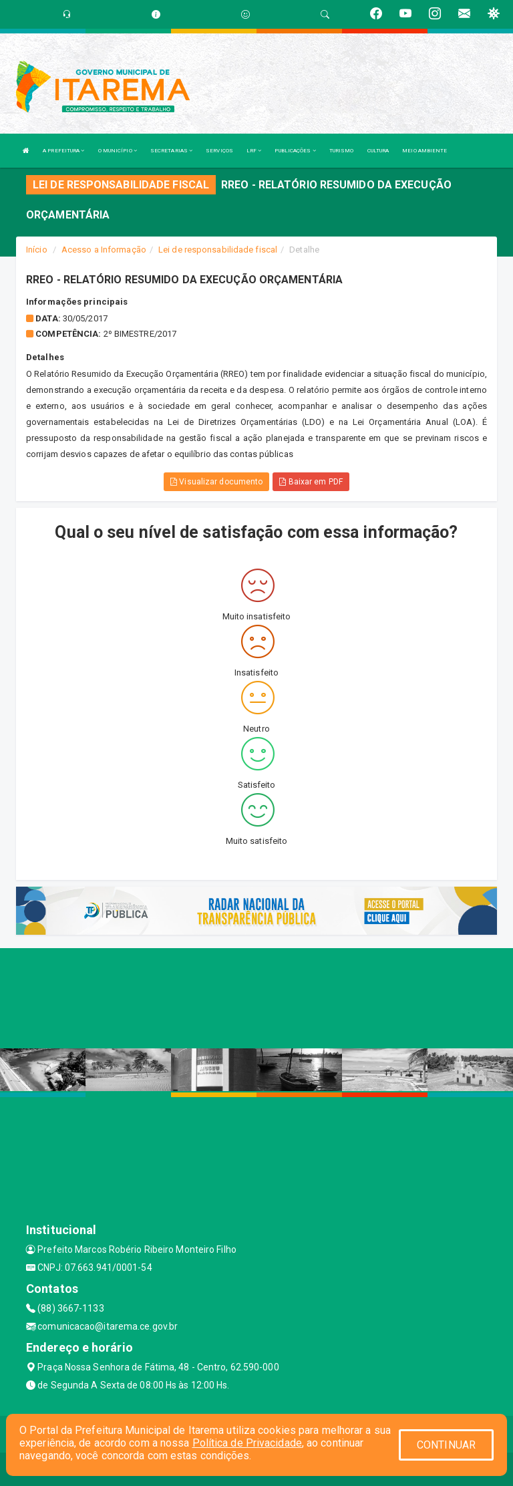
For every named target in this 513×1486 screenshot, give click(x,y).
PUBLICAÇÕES (295, 151)
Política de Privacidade (247, 1443)
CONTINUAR (446, 1445)
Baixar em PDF (311, 481)
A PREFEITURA (63, 151)
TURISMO (341, 151)
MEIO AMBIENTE (424, 151)
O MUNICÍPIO (117, 151)
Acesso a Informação (103, 250)
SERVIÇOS (219, 151)
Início (36, 250)
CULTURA (378, 151)
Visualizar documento (216, 481)
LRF (254, 151)
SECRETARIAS (171, 151)
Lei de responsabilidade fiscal (217, 250)
